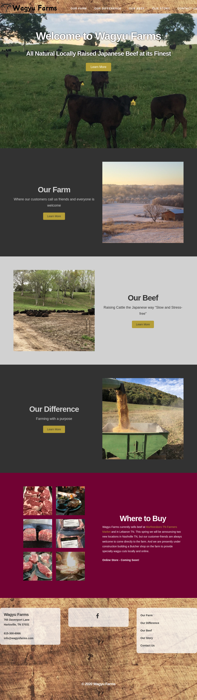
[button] (98, 67)
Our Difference (54, 409)
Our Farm (54, 189)
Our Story (146, 638)
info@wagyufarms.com (18, 638)
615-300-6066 (12, 633)
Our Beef (143, 298)
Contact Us (147, 645)
